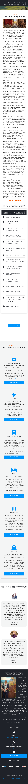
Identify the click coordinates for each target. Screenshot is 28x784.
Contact (11, 778)
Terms (24, 778)
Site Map (4, 778)
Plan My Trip (14, 382)
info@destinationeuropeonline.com (14, 450)
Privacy (18, 778)
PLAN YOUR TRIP (14, 325)
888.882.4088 (14, 748)
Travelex (16, 378)
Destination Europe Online (13, 775)
